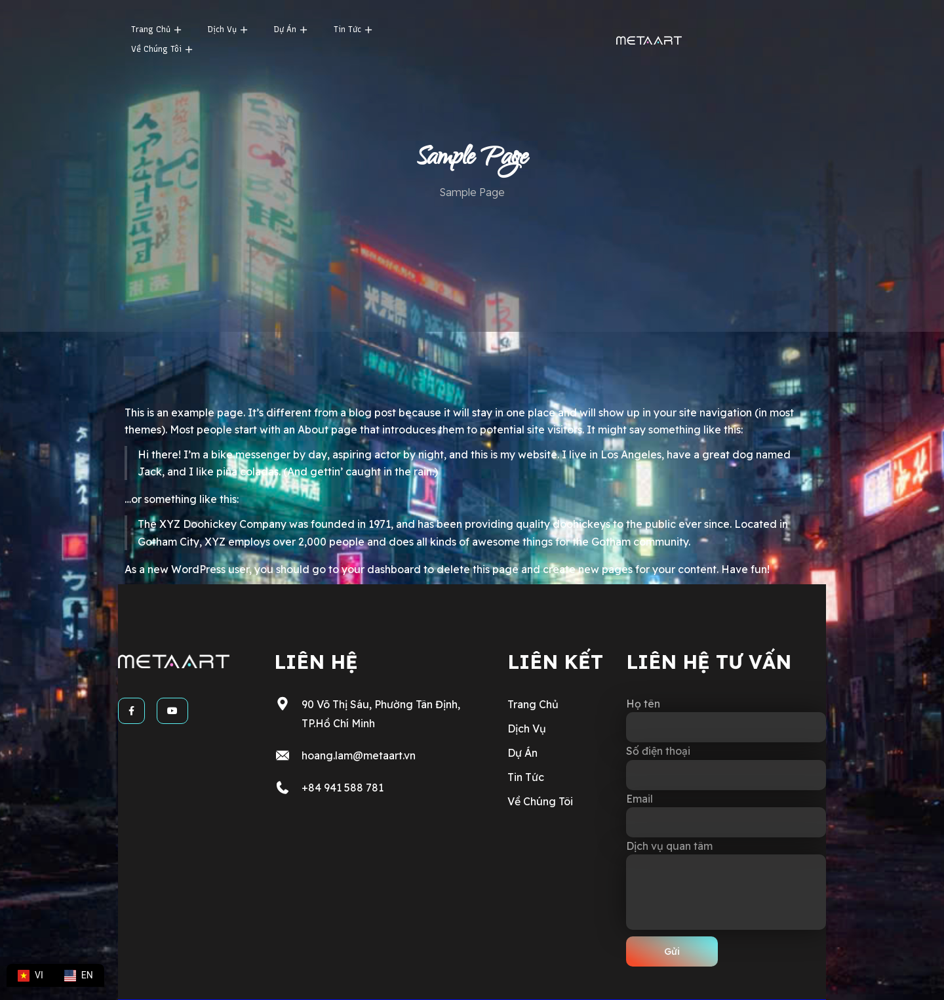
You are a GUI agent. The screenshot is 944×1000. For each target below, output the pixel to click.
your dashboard (381, 569)
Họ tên (726, 719)
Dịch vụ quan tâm (726, 884)
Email (726, 814)
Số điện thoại (726, 767)
